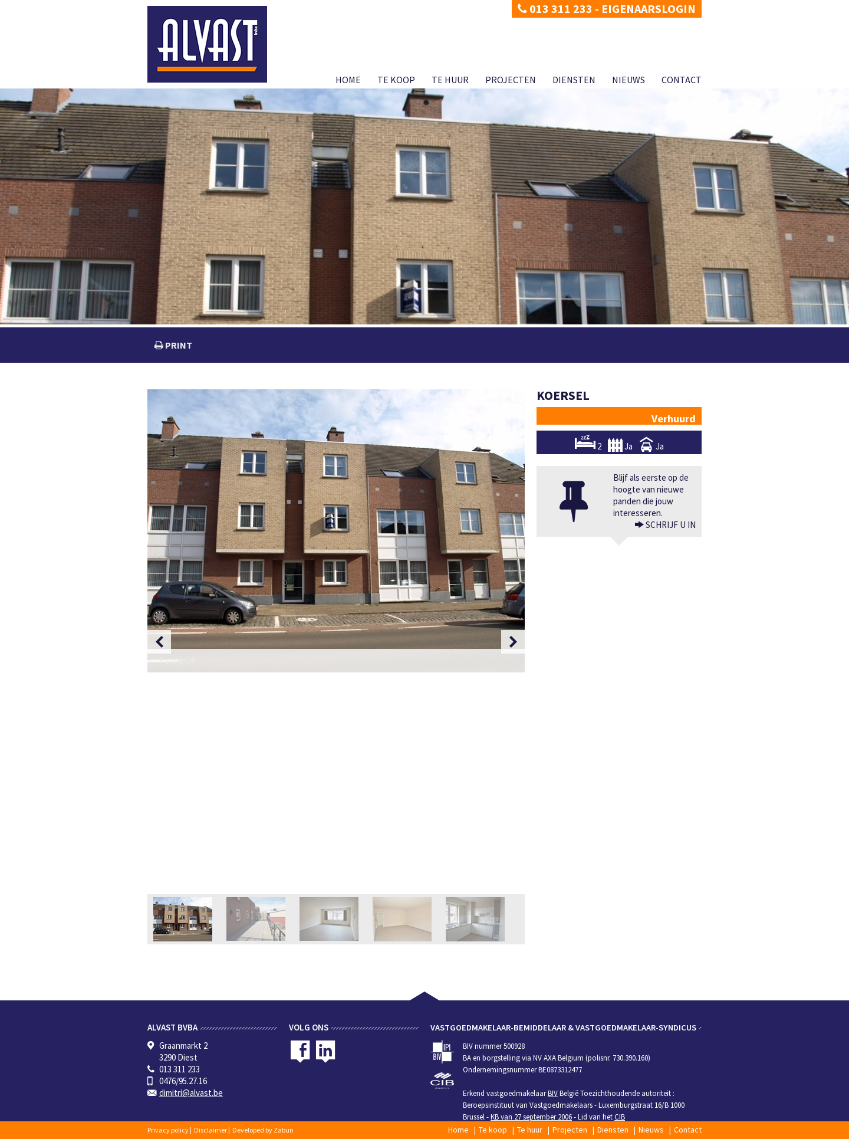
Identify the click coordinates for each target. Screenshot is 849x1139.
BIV (553, 1093)
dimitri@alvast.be (191, 1092)
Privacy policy (168, 1129)
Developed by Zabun (263, 1129)
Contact (682, 80)
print (177, 345)
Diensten (573, 80)
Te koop (396, 80)
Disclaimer (210, 1129)
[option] (336, 530)
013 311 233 (555, 8)
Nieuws (628, 80)
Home (348, 80)
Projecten (510, 80)
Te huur (450, 80)
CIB (619, 1117)
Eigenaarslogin (648, 8)
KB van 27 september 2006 (531, 1117)
